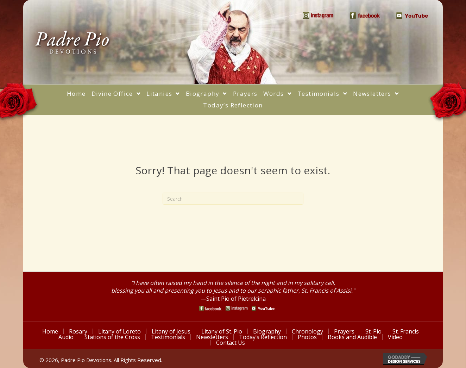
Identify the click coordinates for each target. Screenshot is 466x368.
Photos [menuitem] (307, 337)
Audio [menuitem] (66, 337)
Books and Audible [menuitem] (352, 337)
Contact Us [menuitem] (230, 342)
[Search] (233, 199)
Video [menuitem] (395, 337)
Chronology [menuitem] (307, 331)
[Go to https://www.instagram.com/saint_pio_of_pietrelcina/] (236, 308)
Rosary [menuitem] (78, 331)
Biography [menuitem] (267, 331)
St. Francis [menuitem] (405, 331)
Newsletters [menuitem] (212, 337)
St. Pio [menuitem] (373, 331)
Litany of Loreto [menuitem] (119, 331)
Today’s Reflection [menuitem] (263, 337)
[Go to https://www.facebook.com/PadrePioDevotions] (210, 308)
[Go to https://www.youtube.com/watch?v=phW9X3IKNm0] (263, 308)
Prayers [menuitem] (344, 331)
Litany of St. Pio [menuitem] (221, 331)
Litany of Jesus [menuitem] (171, 331)
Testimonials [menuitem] (168, 337)
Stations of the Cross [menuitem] (112, 337)
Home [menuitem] (50, 331)
